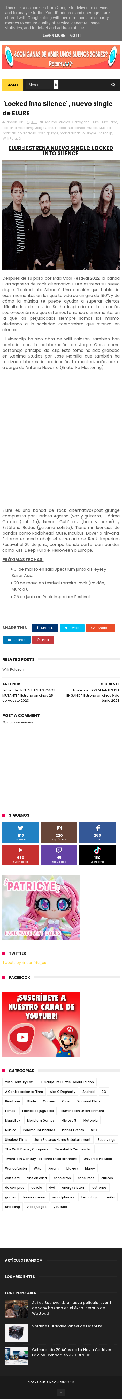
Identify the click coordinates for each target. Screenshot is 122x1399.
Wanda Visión (16, 1168)
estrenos (99, 1187)
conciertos (62, 1178)
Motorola (90, 1120)
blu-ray (72, 1168)
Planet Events (73, 1130)
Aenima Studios (57, 122)
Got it (75, 35)
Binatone (12, 1101)
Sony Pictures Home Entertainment (62, 1139)
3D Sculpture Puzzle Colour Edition (67, 1082)
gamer (10, 1197)
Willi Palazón (12, 138)
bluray (90, 1168)
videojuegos (37, 1207)
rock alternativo (72, 133)
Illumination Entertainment (82, 1111)
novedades (27, 133)
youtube (60, 1207)
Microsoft (69, 1120)
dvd (52, 1187)
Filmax (10, 1111)
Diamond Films (88, 1101)
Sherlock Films (16, 1139)
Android (88, 1091)
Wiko (37, 1168)
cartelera (12, 1178)
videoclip (105, 133)
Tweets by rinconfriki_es (24, 962)
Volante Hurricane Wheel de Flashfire (67, 1326)
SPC (94, 1130)
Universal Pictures (98, 1159)
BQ (104, 1091)
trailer (110, 1197)
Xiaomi (53, 1168)
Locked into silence (70, 127)
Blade (31, 1101)
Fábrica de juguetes (38, 1111)
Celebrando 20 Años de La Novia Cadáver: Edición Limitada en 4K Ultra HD (72, 1352)
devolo (36, 1187)
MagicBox (12, 1120)
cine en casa (37, 1178)
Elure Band (109, 122)
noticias (9, 133)
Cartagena (81, 122)
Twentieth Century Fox (73, 1149)
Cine (66, 1101)
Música (105, 127)
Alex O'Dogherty (62, 1091)
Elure (95, 122)
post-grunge (48, 133)
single (91, 133)
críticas (107, 1178)
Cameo (49, 1101)
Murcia (92, 127)
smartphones (63, 1197)
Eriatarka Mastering (18, 127)
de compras (14, 1187)
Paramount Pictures (39, 1130)
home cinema (34, 1197)
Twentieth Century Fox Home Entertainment (41, 1159)
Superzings (106, 1139)
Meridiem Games (41, 1120)
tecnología (89, 1197)
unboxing (12, 1207)
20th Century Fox (19, 1082)
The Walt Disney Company (26, 1149)
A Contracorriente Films (24, 1091)
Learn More (54, 35)
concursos (86, 1178)
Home (12, 85)
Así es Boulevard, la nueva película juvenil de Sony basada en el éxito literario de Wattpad (71, 1308)
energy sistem (73, 1187)
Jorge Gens (44, 127)
